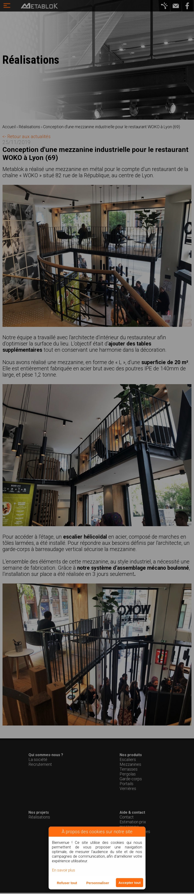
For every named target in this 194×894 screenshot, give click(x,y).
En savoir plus (63, 870)
